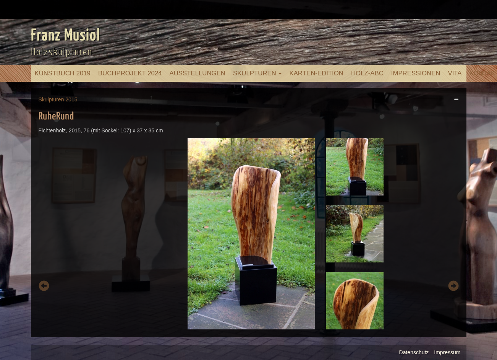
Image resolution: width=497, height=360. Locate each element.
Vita (454, 73)
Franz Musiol (65, 36)
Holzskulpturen (61, 52)
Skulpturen (257, 73)
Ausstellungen (197, 73)
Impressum (447, 352)
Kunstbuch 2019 (63, 73)
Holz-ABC (367, 73)
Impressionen (415, 73)
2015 (71, 99)
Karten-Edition (316, 73)
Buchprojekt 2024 (130, 73)
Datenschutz (414, 352)
